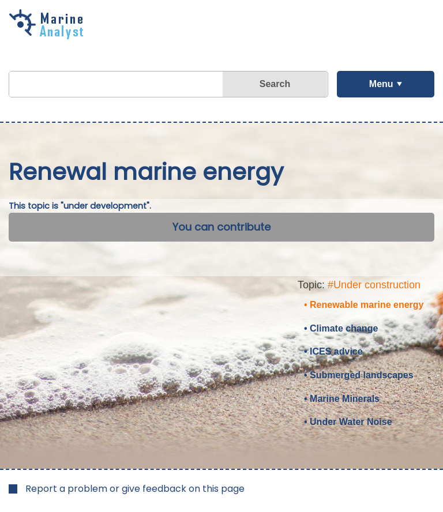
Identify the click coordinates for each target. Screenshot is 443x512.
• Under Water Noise (348, 422)
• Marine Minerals (342, 399)
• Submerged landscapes (359, 375)
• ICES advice (333, 351)
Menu (381, 84)
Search (275, 84)
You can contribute (221, 227)
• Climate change (341, 328)
